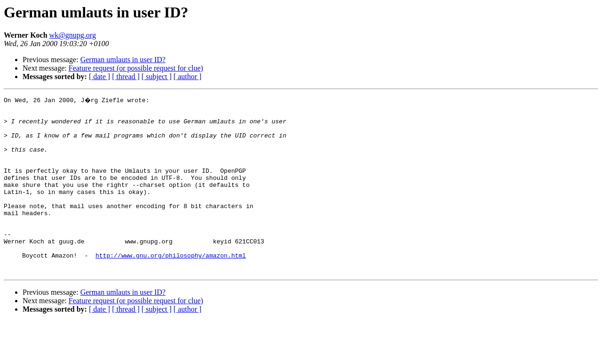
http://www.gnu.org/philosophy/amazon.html (170, 286)
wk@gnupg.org (72, 35)
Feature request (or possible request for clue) (136, 68)
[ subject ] (157, 77)
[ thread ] (126, 77)
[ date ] (99, 77)
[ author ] (188, 77)
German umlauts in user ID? (123, 60)
